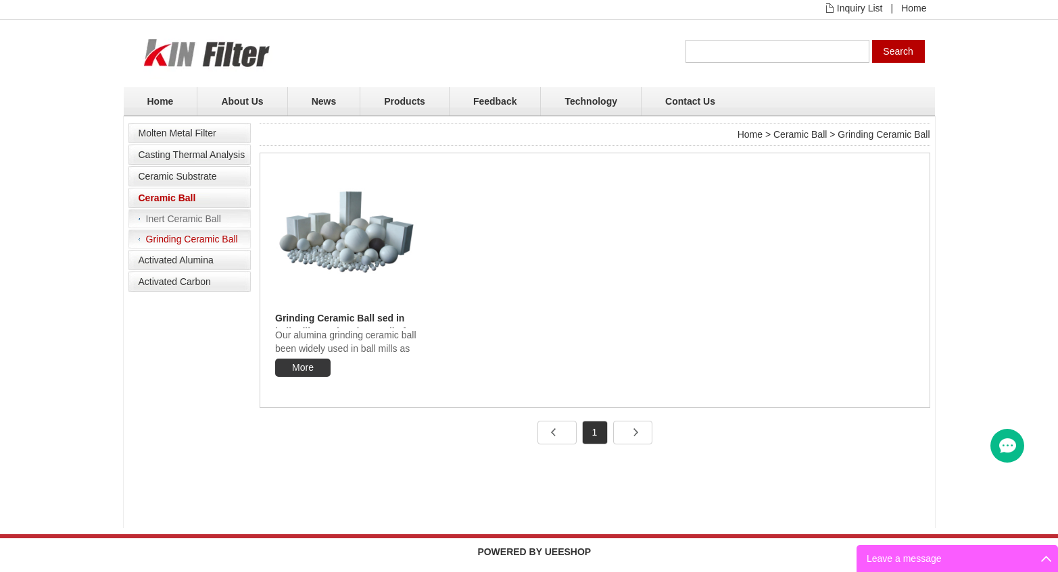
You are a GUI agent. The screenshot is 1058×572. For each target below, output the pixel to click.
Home (913, 8)
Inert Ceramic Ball (183, 218)
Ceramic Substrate (178, 176)
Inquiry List (860, 8)
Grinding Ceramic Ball (192, 239)
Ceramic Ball (167, 197)
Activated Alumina (176, 260)
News (324, 101)
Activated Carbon (175, 281)
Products (404, 101)
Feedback (495, 101)
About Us (242, 101)
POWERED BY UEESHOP (534, 551)
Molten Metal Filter (177, 133)
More (303, 367)
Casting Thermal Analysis (192, 154)
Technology (590, 101)
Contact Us (690, 101)
